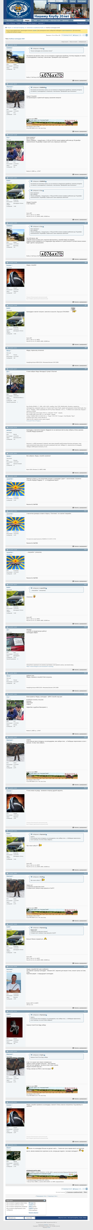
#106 (85, 627)
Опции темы (64, 41)
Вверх (85, 1192)
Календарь (24, 23)
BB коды (31, 1203)
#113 (85, 924)
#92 (86, 83)
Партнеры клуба (55, 20)
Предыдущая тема (41, 1196)
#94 (86, 177)
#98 (86, 347)
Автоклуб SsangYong (18, 27)
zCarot (48, 1227)
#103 (85, 511)
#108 (85, 694)
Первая (75, 35)
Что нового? (10, 20)
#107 (85, 673)
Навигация (40, 23)
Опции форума (32, 23)
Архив (80, 1217)
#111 (85, 830)
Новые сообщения (10, 23)
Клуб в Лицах (44, 20)
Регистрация (82, 1)
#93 (86, 134)
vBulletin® (46, 1224)
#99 (86, 369)
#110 (85, 788)
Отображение (82, 41)
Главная (19, 20)
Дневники (65, 20)
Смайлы (31, 1205)
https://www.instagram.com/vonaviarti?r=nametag (40, 666)
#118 (85, 1145)
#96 (86, 262)
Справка (18, 23)
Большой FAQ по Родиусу (34, 420)
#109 (85, 737)
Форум (27, 20)
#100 (85, 427)
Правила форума (33, 1213)
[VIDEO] (31, 1208)
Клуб (35, 20)
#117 (85, 1102)
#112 (85, 873)
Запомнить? (52, 3)
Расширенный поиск (82, 23)
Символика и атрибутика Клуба (35, 27)
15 (17, 659)
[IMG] (30, 1206)
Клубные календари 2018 (17, 39)
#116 (85, 1051)
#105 (85, 584)
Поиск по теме (73, 41)
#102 (85, 476)
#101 (85, 453)
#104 (85, 549)
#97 (86, 305)
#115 (85, 1011)
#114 (85, 966)
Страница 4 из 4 (67, 35)
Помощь (72, 1)
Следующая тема (52, 1196)
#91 (86, 45)
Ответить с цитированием (80, 80)
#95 (86, 223)
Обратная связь (62, 1217)
